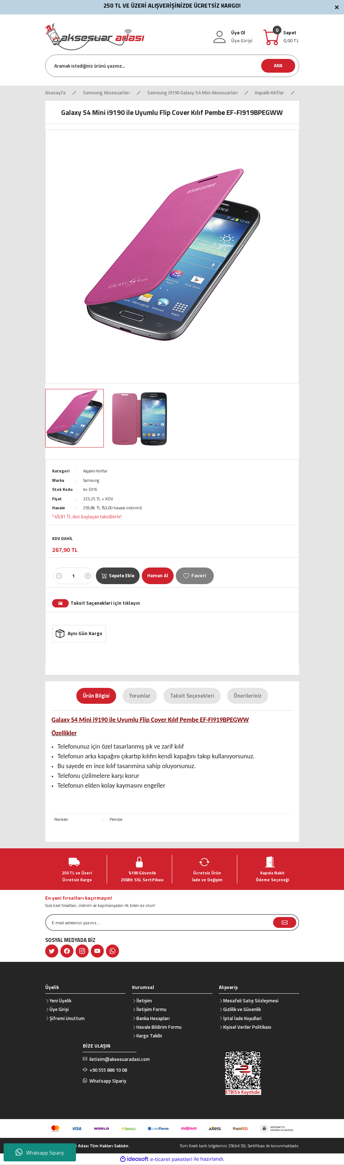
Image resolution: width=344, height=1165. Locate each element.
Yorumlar (139, 697)
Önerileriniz (248, 697)
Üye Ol (238, 32)
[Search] (172, 66)
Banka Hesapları (153, 1019)
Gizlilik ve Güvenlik (242, 1010)
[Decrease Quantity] (59, 576)
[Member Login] (241, 40)
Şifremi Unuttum (67, 1019)
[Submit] (284, 923)
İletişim (144, 1001)
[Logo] (94, 36)
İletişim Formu (151, 1010)
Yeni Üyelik (60, 1001)
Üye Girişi (59, 1010)
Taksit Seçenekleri (192, 697)
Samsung (91, 480)
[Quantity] (73, 576)
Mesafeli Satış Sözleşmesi (251, 1001)
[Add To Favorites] (196, 575)
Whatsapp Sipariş (40, 1152)
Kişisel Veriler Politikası (247, 1027)
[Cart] (291, 36)
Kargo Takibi (149, 1036)
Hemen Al (158, 575)
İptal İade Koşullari (242, 1019)
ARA (278, 65)
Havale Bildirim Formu (159, 1027)
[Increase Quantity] (87, 576)
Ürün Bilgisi (96, 697)
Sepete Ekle (118, 575)
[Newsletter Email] (172, 923)
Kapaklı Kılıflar (96, 471)
